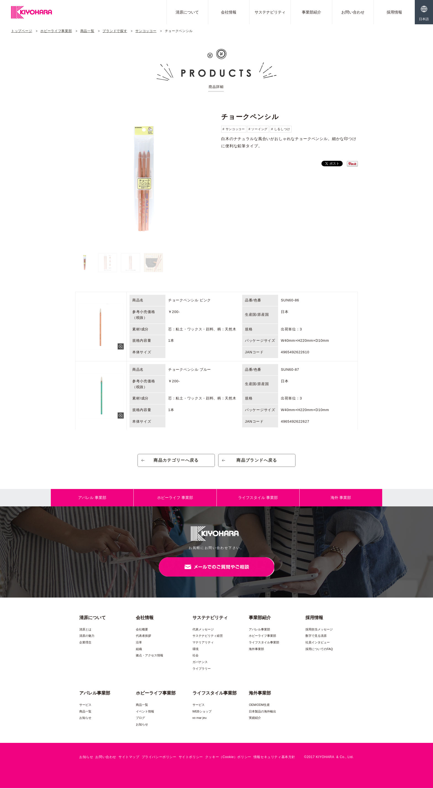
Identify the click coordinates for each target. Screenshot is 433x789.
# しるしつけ (280, 129)
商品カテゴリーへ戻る (176, 460)
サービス (85, 705)
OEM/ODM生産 (259, 705)
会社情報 (228, 12)
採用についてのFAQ (319, 649)
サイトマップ (128, 758)
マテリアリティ (203, 643)
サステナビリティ (270, 12)
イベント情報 (145, 712)
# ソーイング (258, 129)
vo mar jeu (199, 718)
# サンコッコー (234, 129)
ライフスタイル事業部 (264, 643)
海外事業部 (256, 649)
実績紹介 (255, 718)
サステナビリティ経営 (207, 636)
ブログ (140, 718)
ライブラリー (201, 669)
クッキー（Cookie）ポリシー (228, 758)
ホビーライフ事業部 (56, 31)
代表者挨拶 (143, 636)
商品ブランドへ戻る (257, 460)
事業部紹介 (311, 12)
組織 (139, 649)
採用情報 (394, 12)
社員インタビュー (317, 643)
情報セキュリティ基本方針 (274, 758)
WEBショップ (202, 712)
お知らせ (85, 718)
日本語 (424, 19)
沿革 (139, 643)
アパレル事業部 (259, 630)
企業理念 (85, 643)
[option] (143, 179)
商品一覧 (87, 31)
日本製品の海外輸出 (262, 712)
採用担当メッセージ (319, 630)
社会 (195, 656)
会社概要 (142, 630)
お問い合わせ (353, 12)
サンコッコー (145, 31)
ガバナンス (200, 662)
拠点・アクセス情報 (149, 656)
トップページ (21, 31)
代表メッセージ (203, 630)
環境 (195, 649)
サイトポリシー (191, 758)
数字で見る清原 (316, 636)
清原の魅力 (86, 636)
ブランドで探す (114, 31)
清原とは (85, 630)
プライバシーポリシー (159, 758)
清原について (187, 12)
